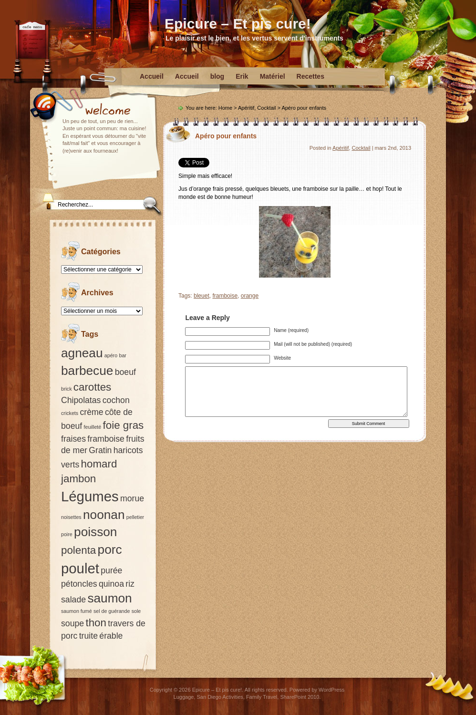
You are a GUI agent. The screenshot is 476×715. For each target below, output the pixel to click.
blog (217, 76)
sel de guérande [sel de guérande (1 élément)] (111, 611)
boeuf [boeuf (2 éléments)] (125, 372)
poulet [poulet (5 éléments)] (80, 568)
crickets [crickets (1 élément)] (69, 413)
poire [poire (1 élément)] (66, 534)
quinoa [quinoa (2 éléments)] (111, 584)
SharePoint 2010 (299, 697)
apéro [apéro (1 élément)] (110, 355)
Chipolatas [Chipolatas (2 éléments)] (81, 400)
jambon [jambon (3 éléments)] (78, 479)
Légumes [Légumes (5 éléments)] (90, 496)
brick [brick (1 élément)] (66, 389)
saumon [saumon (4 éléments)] (109, 598)
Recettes (310, 76)
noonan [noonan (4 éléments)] (104, 515)
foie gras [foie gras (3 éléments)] (123, 425)
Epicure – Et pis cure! (238, 23)
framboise (225, 295)
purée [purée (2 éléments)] (111, 570)
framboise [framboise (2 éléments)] (105, 439)
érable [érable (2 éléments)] (111, 636)
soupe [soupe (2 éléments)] (72, 623)
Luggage (184, 697)
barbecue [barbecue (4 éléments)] (87, 370)
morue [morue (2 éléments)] (132, 498)
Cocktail (266, 108)
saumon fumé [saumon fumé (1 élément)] (76, 611)
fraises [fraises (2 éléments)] (73, 439)
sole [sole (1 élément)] (136, 611)
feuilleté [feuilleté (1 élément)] (93, 427)
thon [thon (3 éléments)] (95, 623)
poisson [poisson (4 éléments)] (95, 532)
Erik (242, 76)
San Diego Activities (220, 697)
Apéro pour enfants (226, 136)
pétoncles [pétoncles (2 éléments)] (79, 584)
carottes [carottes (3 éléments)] (92, 387)
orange (250, 295)
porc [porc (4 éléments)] (110, 549)
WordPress (331, 690)
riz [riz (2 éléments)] (130, 584)
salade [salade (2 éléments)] (73, 599)
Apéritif (246, 108)
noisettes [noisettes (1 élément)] (71, 517)
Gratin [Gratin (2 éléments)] (100, 450)
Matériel (272, 76)
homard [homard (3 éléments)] (99, 464)
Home (225, 108)
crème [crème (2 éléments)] (91, 412)
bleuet (201, 295)
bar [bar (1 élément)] (122, 355)
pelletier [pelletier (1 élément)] (135, 517)
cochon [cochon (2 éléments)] (116, 400)
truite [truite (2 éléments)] (88, 636)
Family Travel (261, 697)
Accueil (152, 76)
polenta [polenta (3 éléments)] (78, 550)
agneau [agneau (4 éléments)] (82, 353)
